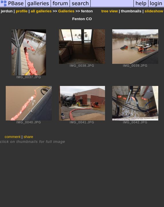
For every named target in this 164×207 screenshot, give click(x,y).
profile (22, 11)
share (28, 137)
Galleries (66, 11)
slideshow (154, 11)
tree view (109, 11)
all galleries (41, 11)
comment (12, 137)
